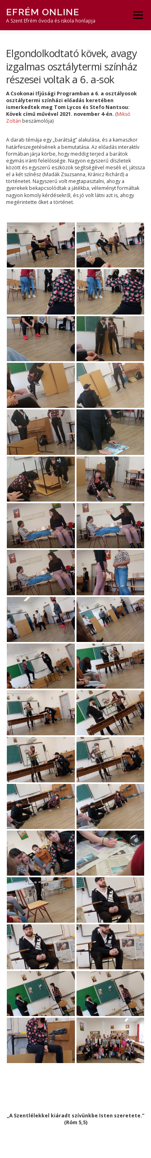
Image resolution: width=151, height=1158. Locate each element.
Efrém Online (42, 11)
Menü (137, 15)
